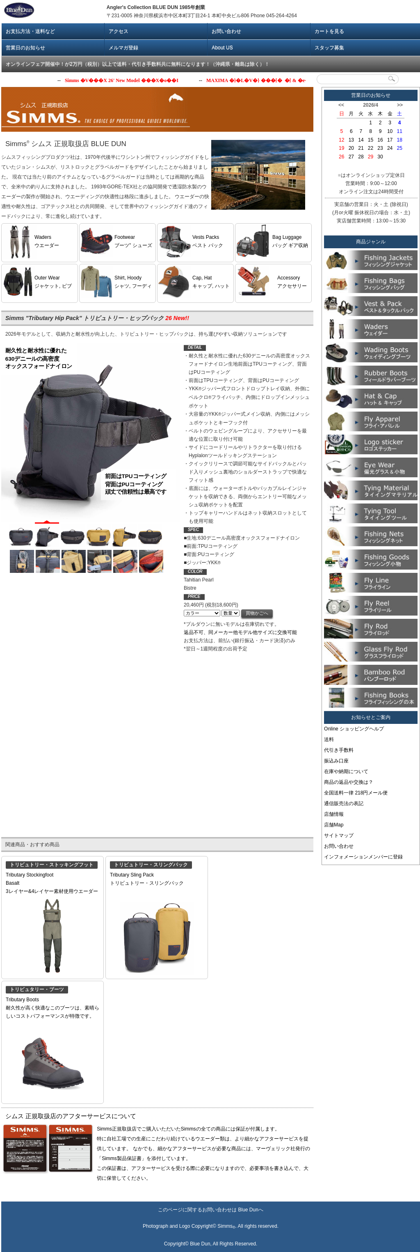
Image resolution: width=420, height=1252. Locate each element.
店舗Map (333, 825)
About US (222, 47)
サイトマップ (339, 835)
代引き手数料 (339, 750)
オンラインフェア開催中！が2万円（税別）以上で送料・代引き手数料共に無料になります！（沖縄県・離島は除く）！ (137, 64)
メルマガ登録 (123, 47)
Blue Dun (248, 1210)
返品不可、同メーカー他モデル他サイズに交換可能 (240, 632)
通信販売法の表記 (343, 803)
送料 (329, 739)
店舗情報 (334, 814)
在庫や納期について (346, 771)
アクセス (118, 31)
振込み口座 (336, 761)
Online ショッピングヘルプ (354, 729)
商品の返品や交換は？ (348, 782)
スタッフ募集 (329, 47)
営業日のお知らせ (25, 47)
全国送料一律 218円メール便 (356, 793)
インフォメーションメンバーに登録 (363, 857)
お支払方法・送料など (30, 31)
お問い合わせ (226, 31)
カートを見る (329, 31)
